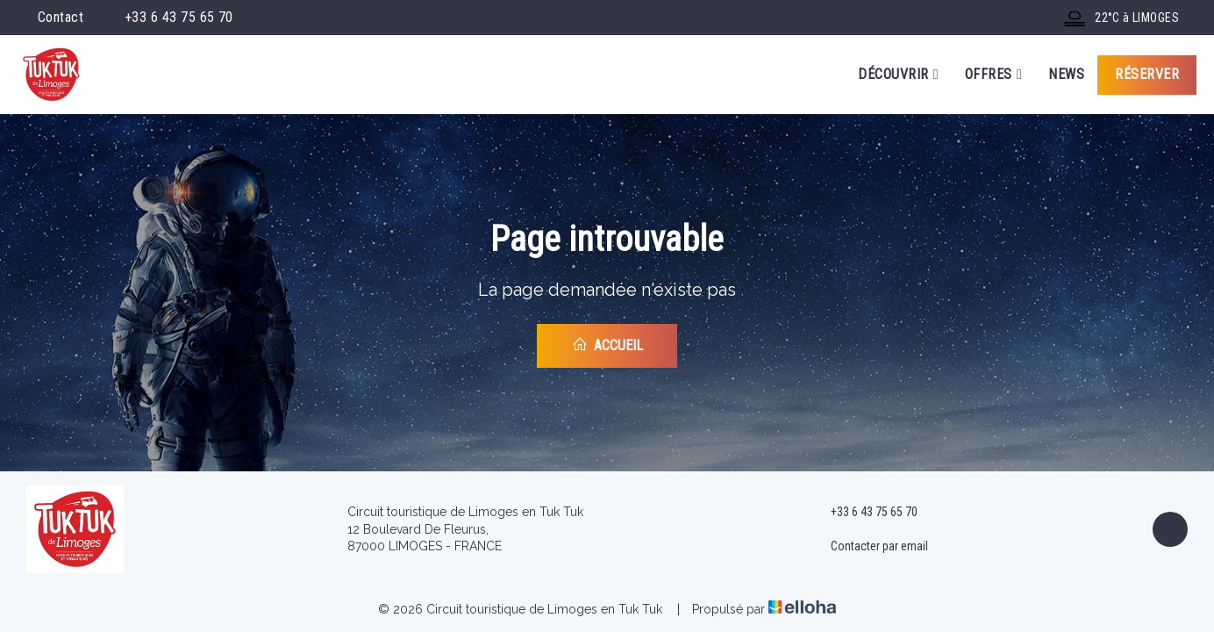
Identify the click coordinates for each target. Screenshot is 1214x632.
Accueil (607, 345)
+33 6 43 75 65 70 (864, 513)
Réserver (1147, 74)
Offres (993, 74)
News (1066, 74)
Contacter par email (869, 547)
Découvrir (898, 74)
